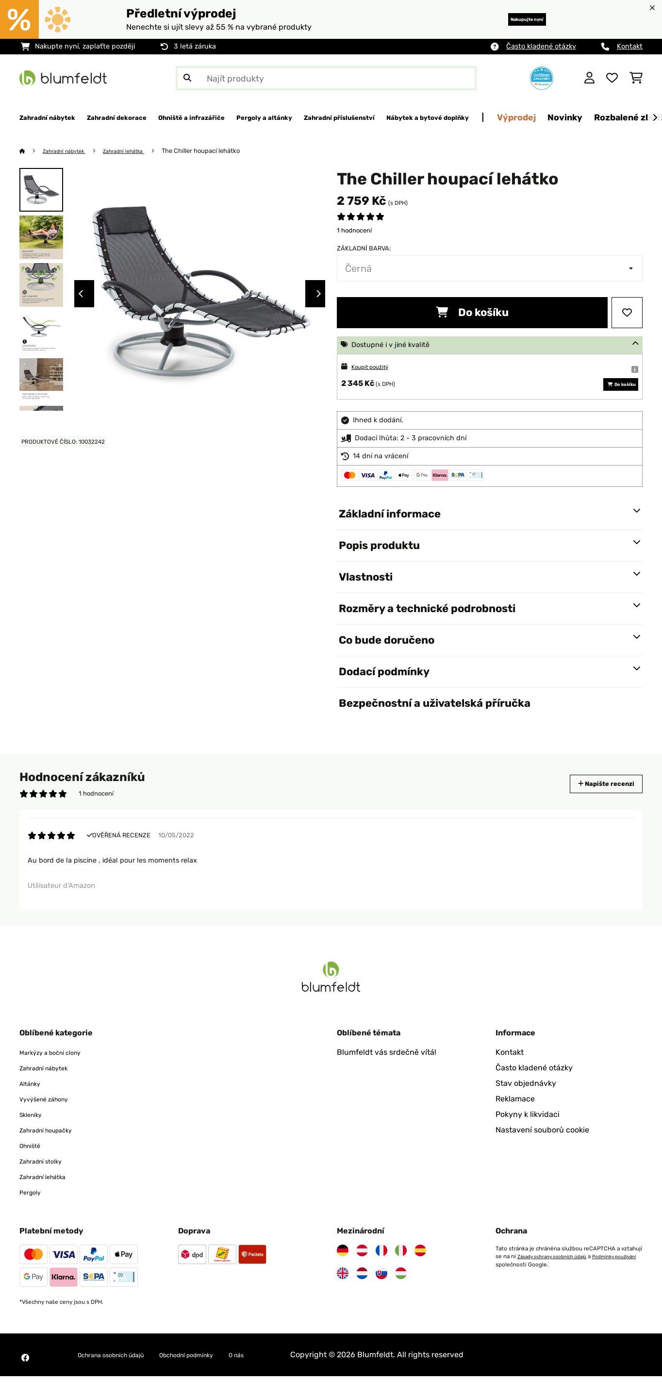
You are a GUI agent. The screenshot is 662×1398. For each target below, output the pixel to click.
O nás (281, 1376)
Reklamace (515, 1120)
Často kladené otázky (541, 46)
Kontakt (630, 46)
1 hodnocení (354, 230)
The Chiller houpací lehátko (221, 151)
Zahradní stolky (47, 1182)
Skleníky (34, 1136)
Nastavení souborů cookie (542, 1151)
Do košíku (472, 312)
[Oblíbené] (612, 78)
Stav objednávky (526, 1105)
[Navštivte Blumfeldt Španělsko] (420, 1272)
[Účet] (589, 78)
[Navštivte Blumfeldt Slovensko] (381, 1295)
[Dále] (654, 118)
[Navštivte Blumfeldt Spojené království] (342, 1295)
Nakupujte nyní (512, 19)
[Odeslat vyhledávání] (187, 78)
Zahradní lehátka (140, 151)
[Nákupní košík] (636, 78)
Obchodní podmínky (219, 1376)
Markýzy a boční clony (59, 1074)
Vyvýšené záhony (51, 1120)
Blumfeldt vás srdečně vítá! (386, 1074)
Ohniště (33, 1167)
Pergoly (33, 1213)
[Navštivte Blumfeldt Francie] (381, 1272)
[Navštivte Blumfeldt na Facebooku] (25, 1379)
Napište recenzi (596, 799)
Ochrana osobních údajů (122, 1376)
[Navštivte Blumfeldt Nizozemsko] (362, 1295)
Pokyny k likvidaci (528, 1136)
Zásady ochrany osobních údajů (558, 1278)
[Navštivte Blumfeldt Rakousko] (362, 1272)
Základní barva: (364, 248)
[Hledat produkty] (326, 78)
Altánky (33, 1105)
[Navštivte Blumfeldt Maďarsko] (401, 1295)
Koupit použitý (375, 367)
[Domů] (31, 151)
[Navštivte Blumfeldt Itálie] (401, 1272)
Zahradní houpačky (54, 1151)
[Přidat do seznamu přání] (627, 313)
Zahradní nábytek (70, 151)
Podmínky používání (522, 1285)
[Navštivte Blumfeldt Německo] (342, 1272)
